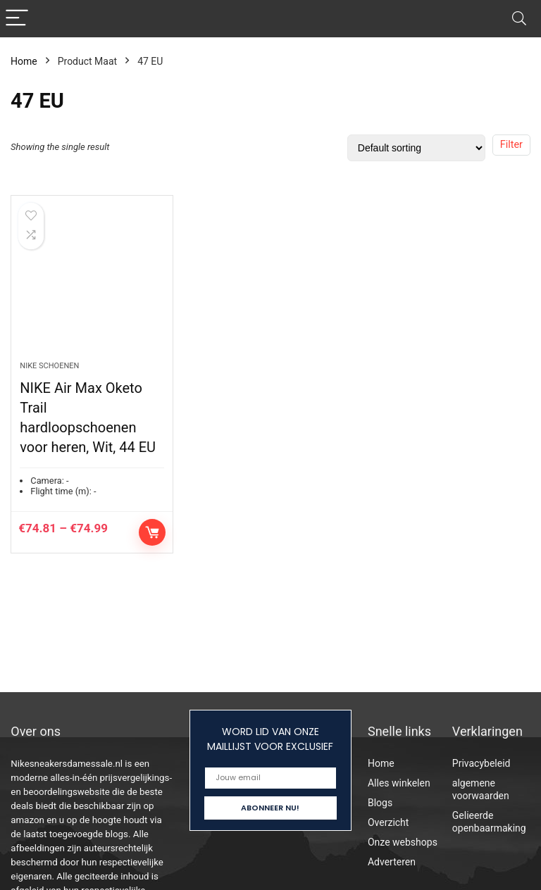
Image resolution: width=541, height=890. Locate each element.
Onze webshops (402, 842)
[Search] (519, 18)
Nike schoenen (49, 365)
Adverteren (392, 861)
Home (24, 61)
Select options (152, 532)
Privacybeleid (481, 763)
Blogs (380, 802)
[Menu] (17, 18)
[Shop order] (416, 147)
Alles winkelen (399, 783)
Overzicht (388, 822)
